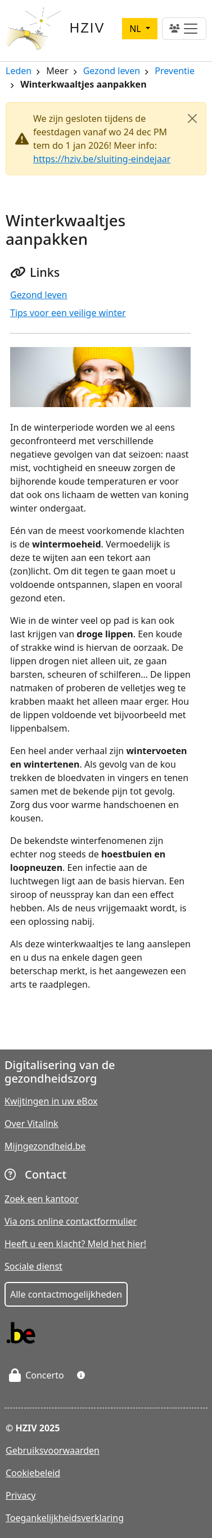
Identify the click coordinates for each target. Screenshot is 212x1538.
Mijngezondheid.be (44, 1146)
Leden (18, 71)
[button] (81, 1375)
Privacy (20, 1495)
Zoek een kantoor (41, 1199)
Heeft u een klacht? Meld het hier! (75, 1244)
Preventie (175, 71)
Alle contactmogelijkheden (66, 1294)
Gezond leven (111, 71)
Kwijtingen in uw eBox (51, 1101)
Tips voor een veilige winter (68, 313)
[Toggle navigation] (184, 28)
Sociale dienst (33, 1266)
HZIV (87, 27)
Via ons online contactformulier (70, 1221)
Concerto (36, 1375)
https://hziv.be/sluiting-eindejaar (101, 159)
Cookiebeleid (33, 1473)
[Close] (192, 118)
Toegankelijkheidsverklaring (65, 1518)
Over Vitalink (31, 1123)
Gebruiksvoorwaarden (53, 1450)
